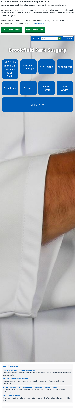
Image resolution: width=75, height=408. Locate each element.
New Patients (47, 67)
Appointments (65, 67)
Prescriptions (10, 88)
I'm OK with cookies (11, 30)
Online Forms (37, 104)
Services (28, 88)
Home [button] (34, 38)
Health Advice (64, 88)
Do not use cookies (34, 30)
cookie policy (40, 23)
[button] (38, 38)
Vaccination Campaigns (28, 67)
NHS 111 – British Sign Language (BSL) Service (10, 69)
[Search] (49, 38)
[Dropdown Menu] (68, 38)
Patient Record (46, 88)
